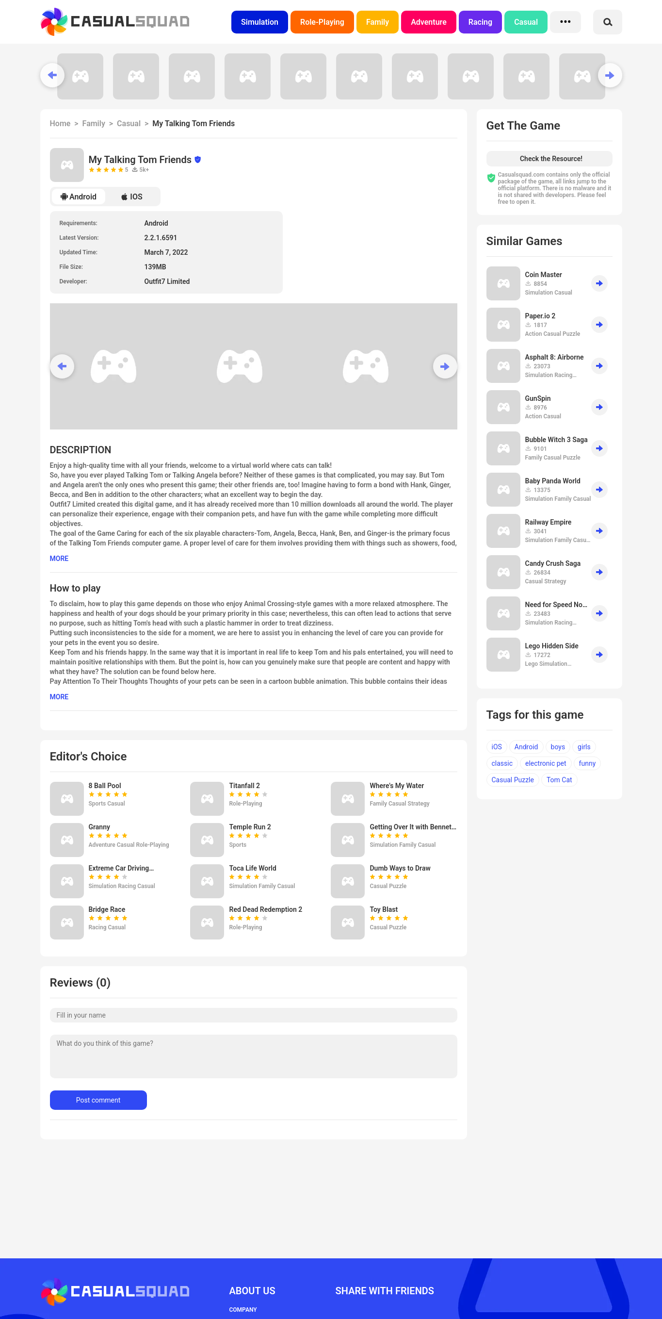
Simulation (259, 22)
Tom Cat (559, 780)
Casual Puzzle (513, 780)
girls (584, 747)
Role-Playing (322, 22)
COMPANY (243, 1309)
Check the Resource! (551, 159)
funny (587, 763)
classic (502, 763)
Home (60, 123)
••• (565, 22)
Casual (526, 22)
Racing (480, 22)
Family (377, 22)
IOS (131, 196)
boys (558, 747)
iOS (497, 747)
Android (78, 196)
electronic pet (545, 763)
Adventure (429, 22)
